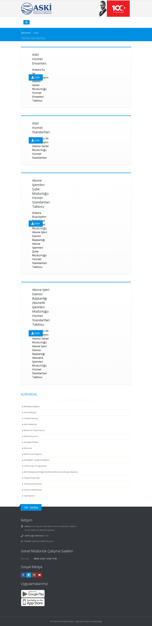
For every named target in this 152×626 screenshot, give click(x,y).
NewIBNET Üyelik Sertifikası (36, 460)
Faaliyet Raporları (32, 478)
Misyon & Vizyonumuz (34, 430)
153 (46, 535)
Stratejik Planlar (31, 442)
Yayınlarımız (29, 495)
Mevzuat (28, 448)
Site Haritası (31, 507)
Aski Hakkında (30, 424)
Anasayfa (26, 33)
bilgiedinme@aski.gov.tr (42, 541)
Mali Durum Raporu (33, 454)
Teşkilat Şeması (31, 418)
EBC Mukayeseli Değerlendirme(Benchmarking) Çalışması (51, 472)
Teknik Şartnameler (33, 483)
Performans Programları (35, 466)
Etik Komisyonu (31, 436)
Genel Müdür (30, 412)
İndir (35, 77)
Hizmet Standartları (33, 489)
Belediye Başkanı (32, 406)
